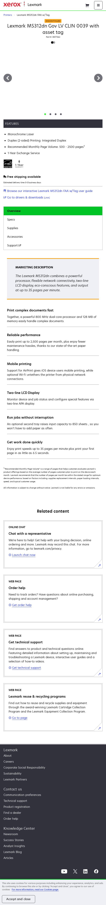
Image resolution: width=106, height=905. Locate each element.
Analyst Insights (14, 846)
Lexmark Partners (15, 779)
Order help (10, 819)
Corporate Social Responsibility (24, 767)
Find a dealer (12, 813)
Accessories (15, 237)
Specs (11, 219)
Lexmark (10, 750)
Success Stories (13, 840)
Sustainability (12, 773)
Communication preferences (22, 795)
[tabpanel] (53, 358)
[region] (53, 892)
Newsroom (10, 834)
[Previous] (7, 78)
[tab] (45, 114)
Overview (14, 211)
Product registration (16, 807)
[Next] (98, 78)
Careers (8, 761)
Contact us (12, 789)
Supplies (12, 228)
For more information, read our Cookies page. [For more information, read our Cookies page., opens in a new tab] (35, 889)
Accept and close (18, 899)
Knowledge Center (19, 828)
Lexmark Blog (12, 852)
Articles (8, 858)
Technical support (15, 801)
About (7, 756)
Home (45, 4)
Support (14, 245)
